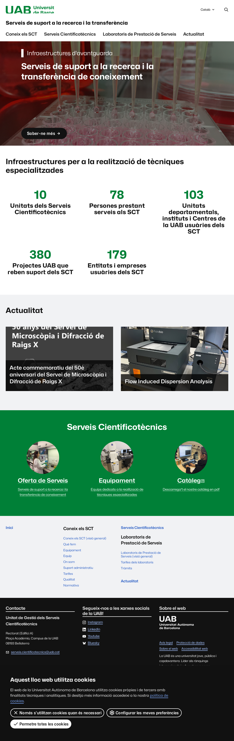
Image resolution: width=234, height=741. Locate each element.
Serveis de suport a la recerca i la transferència (93, 25)
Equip (67, 569)
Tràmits (126, 589)
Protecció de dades (190, 656)
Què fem (69, 557)
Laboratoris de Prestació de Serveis (139, 38)
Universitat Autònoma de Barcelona (46, 10)
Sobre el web (168, 662)
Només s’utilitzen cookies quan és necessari (57, 712)
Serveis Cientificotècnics (70, 38)
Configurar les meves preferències (144, 712)
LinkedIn (94, 642)
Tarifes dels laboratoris (137, 583)
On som (69, 575)
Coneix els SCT (21, 38)
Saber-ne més (48, 137)
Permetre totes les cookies (41, 724)
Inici (10, 541)
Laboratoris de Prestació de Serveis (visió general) (141, 575)
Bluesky (93, 656)
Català (207, 11)
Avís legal (166, 656)
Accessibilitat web (194, 662)
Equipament (72, 563)
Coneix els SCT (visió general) (84, 551)
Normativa (71, 598)
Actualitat (193, 38)
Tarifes (68, 587)
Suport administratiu (78, 581)
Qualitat (69, 592)
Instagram (95, 635)
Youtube (94, 649)
